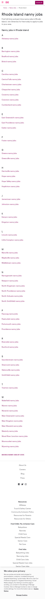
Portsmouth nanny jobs (11, 324)
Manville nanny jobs (10, 253)
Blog (22, 474)
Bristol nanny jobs (9, 61)
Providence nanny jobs (11, 329)
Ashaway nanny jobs (10, 38)
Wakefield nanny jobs (10, 400)
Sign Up (39, 3)
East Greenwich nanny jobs (13, 118)
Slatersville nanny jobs (11, 370)
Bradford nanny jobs (10, 56)
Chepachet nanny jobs (11, 89)
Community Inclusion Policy (22, 512)
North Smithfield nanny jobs (13, 301)
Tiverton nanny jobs (10, 388)
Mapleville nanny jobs (10, 258)
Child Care (22, 534)
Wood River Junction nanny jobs (15, 436)
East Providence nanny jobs (13, 123)
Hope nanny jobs (8, 176)
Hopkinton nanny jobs (10, 186)
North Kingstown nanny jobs (13, 286)
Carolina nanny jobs (10, 74)
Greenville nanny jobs (10, 158)
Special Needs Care (22, 537)
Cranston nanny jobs (10, 100)
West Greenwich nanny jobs (13, 416)
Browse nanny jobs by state (13, 455)
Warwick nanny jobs (10, 411)
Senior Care (22, 541)
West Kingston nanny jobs (12, 421)
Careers (22, 469)
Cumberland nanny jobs (11, 105)
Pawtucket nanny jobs (10, 319)
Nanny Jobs (12, 7)
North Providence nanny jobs (13, 291)
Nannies (22, 531)
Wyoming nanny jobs (10, 446)
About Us (22, 465)
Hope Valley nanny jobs (11, 181)
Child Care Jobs (22, 559)
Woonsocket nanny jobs (11, 441)
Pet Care (22, 544)
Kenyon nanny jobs (9, 217)
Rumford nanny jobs (10, 347)
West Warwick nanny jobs (12, 426)
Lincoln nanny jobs (9, 235)
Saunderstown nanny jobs (12, 360)
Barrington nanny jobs (11, 51)
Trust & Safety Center (22, 508)
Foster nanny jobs (9, 140)
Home (5, 7)
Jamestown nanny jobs (11, 199)
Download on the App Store (23, 493)
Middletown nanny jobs (11, 263)
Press (22, 478)
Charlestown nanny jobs (11, 84)
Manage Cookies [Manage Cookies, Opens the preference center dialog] (22, 595)
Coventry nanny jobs (10, 95)
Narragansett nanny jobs (12, 276)
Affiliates (22, 505)
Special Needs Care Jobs (22, 563)
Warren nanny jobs (9, 406)
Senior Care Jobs (22, 566)
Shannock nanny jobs (10, 365)
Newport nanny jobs (10, 281)
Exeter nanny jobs (9, 128)
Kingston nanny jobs (10, 222)
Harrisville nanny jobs (10, 171)
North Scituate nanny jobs (12, 296)
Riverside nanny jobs (10, 342)
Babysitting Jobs (22, 553)
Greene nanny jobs (9, 153)
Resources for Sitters (22, 519)
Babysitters (22, 527)
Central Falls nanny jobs (11, 79)
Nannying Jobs (22, 556)
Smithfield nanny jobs (10, 375)
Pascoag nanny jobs (10, 314)
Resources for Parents (22, 515)
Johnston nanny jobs (10, 204)
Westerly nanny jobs (10, 431)
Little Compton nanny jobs (12, 240)
